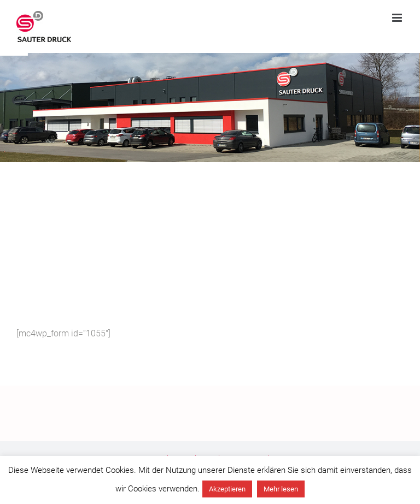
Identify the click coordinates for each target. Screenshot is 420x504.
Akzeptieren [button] (227, 489)
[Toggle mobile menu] (398, 17)
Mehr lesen (281, 489)
